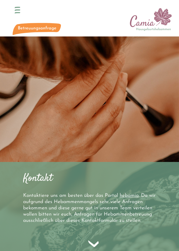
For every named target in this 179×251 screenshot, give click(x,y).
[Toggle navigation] (17, 10)
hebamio (129, 195)
